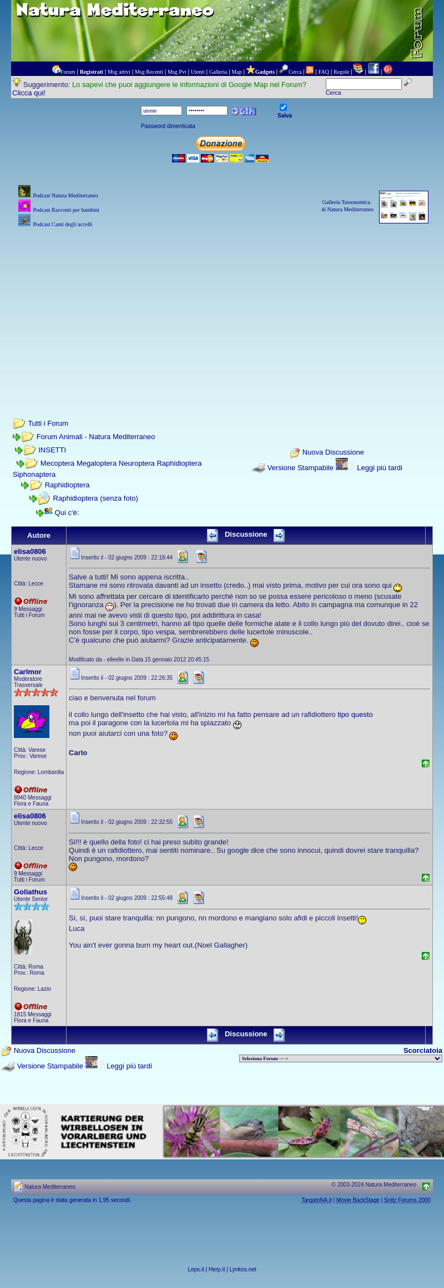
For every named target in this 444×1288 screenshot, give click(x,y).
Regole (341, 72)
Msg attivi (119, 72)
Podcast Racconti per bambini (66, 210)
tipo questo (355, 714)
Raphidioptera (67, 485)
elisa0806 (30, 551)
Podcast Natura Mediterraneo (65, 195)
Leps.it (196, 1269)
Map (236, 72)
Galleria (218, 72)
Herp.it (217, 1269)
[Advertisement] (222, 307)
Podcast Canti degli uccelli (62, 224)
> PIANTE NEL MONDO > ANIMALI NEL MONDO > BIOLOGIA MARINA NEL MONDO (340, 1058)
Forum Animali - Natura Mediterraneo (96, 436)
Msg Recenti (149, 72)
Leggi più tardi (379, 468)
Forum (67, 72)
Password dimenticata (168, 126)
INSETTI (52, 450)
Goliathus (30, 892)
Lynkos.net (243, 1269)
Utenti (198, 72)
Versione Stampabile (301, 468)
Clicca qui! (29, 93)
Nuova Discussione (333, 452)
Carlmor (28, 672)
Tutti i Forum (48, 423)
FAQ (324, 72)
